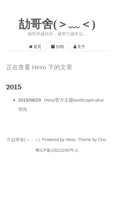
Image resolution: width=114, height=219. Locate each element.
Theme (84, 139)
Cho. (102, 139)
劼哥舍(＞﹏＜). (26, 139)
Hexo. (70, 139)
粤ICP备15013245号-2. (57, 150)
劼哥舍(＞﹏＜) (57, 24)
